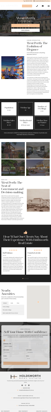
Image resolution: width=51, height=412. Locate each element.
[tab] (5, 303)
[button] (49, 6)
